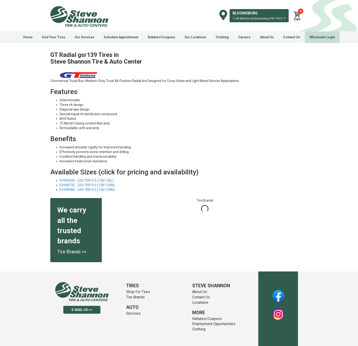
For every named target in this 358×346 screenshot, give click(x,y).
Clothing (222, 37)
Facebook (278, 293)
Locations (200, 302)
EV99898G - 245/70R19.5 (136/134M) (87, 190)
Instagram (278, 311)
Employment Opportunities (213, 324)
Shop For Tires (138, 292)
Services (133, 313)
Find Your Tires (53, 37)
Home (27, 37)
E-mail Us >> (82, 310)
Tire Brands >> (71, 252)
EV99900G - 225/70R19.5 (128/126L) (87, 180)
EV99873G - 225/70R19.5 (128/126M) (87, 185)
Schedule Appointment (121, 37)
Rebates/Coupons (161, 37)
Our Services (84, 37)
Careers (244, 37)
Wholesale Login (322, 37)
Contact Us (291, 37)
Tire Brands (135, 297)
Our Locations (195, 37)
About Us (267, 37)
